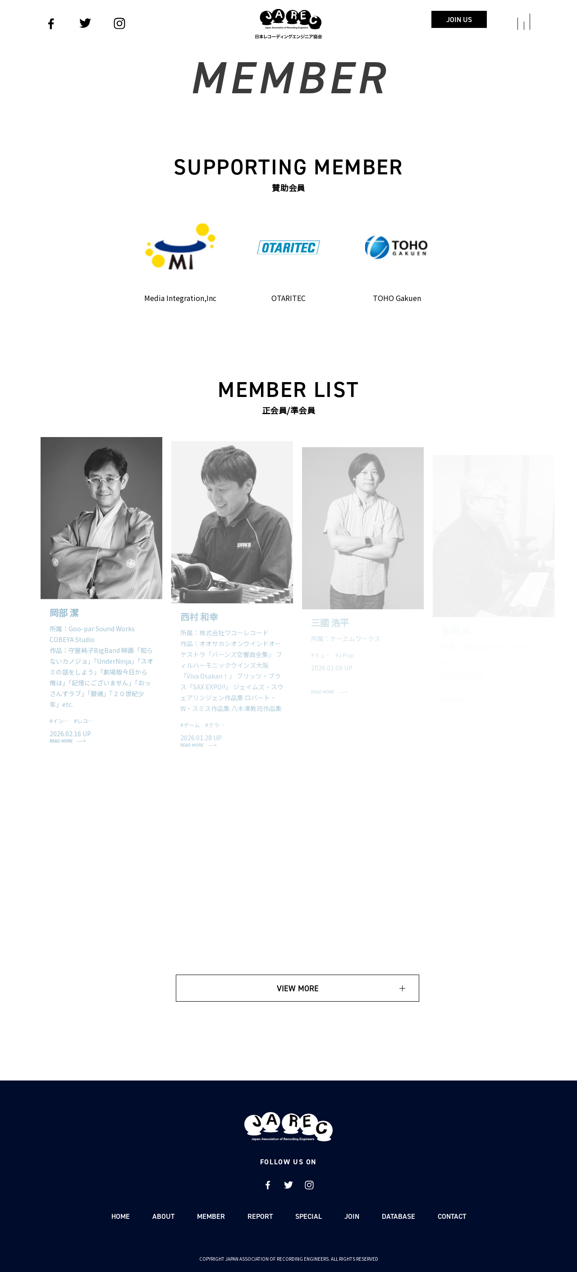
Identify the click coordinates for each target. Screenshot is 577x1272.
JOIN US (459, 19)
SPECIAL (308, 1216)
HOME (120, 1216)
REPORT (260, 1216)
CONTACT (452, 1216)
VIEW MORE (298, 988)
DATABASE (398, 1216)
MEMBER (211, 1216)
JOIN (351, 1216)
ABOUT (163, 1216)
